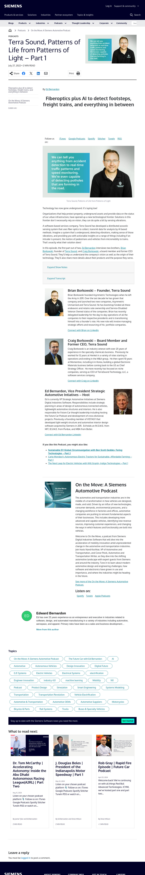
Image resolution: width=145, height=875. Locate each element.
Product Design (39, 687)
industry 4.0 (50, 680)
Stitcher (101, 138)
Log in (109, 6)
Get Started (127, 721)
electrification (97, 673)
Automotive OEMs (62, 701)
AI (113, 658)
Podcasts (58, 23)
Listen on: (12, 108)
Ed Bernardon (52, 89)
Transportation (21, 694)
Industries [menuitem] (46, 15)
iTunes (62, 138)
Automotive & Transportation (28, 701)
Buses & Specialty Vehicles (92, 709)
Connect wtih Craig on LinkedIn (83, 380)
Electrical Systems (71, 673)
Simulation (62, 687)
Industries (40, 23)
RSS (120, 138)
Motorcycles (118, 701)
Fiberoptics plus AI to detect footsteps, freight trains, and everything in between (20, 90)
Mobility (97, 680)
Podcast (18, 687)
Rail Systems (45, 709)
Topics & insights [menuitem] (85, 15)
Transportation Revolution (51, 694)
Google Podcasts (76, 138)
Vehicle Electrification (85, 694)
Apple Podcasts (102, 596)
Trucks (65, 709)
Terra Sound (71, 251)
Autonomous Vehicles (46, 666)
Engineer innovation (24, 680)
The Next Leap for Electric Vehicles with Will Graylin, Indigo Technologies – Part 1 (88, 463)
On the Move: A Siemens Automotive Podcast (19, 101)
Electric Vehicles (44, 673)
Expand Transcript (56, 278)
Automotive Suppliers (91, 701)
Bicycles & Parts (22, 709)
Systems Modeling (115, 687)
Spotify (91, 138)
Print (71, 73)
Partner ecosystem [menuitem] (64, 15)
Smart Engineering (86, 687)
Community (121, 23)
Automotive (19, 666)
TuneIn (111, 138)
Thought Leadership (81, 23)
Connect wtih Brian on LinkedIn (83, 330)
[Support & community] (127, 6)
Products (23, 23)
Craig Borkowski (90, 251)
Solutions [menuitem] (32, 15)
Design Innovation (76, 666)
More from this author (47, 629)
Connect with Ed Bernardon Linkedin (63, 434)
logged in (26, 858)
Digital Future (101, 666)
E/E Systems (20, 673)
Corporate (104, 23)
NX (112, 680)
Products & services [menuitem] (13, 15)
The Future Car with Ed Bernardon (85, 658)
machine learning (74, 680)
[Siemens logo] (13, 6)
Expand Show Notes (57, 267)
